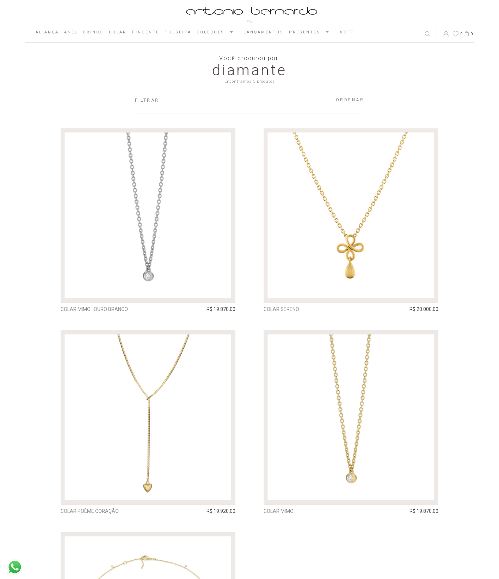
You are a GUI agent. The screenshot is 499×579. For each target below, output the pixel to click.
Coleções (217, 32)
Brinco (93, 32)
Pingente (145, 32)
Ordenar (350, 99)
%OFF (346, 32)
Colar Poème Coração (90, 511)
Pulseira (178, 32)
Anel (71, 32)
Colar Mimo (279, 511)
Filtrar (147, 100)
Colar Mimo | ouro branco (94, 309)
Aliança (47, 32)
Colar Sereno (281, 309)
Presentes (311, 32)
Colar (118, 32)
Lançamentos (264, 32)
